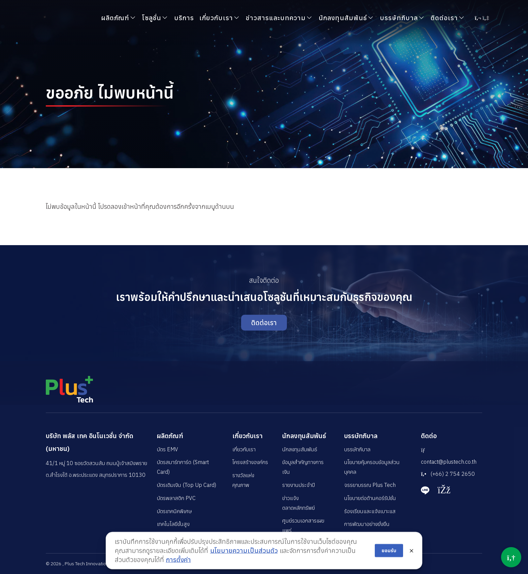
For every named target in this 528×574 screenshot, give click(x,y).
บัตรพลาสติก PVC (176, 498)
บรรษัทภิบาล (360, 435)
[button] (482, 17)
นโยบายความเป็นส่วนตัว (244, 563)
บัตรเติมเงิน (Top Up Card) (186, 485)
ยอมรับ (389, 563)
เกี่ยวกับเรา (247, 435)
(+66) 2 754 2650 (447, 473)
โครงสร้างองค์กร (250, 462)
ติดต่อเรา (264, 322)
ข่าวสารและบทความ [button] (276, 17)
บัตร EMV (167, 449)
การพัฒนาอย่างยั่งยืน (367, 524)
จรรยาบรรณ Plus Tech (370, 485)
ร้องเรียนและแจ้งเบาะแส (370, 511)
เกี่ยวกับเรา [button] (216, 17)
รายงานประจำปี (298, 485)
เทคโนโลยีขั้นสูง (173, 524)
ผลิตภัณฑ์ (170, 435)
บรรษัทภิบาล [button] (399, 17)
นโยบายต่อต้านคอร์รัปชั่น (370, 498)
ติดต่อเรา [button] (444, 17)
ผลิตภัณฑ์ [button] (115, 17)
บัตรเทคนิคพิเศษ (174, 511)
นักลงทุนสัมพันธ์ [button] (343, 17)
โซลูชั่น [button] (151, 17)
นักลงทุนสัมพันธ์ (304, 435)
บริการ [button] (184, 17)
